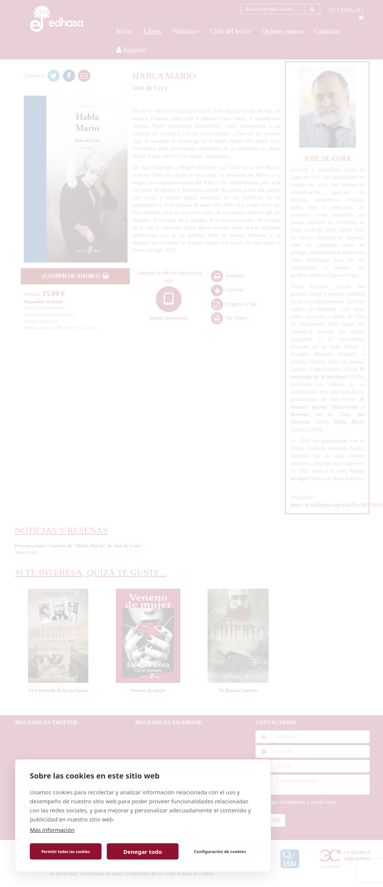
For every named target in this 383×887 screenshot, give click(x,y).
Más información (52, 830)
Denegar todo (142, 851)
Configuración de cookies (220, 851)
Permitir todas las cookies (66, 851)
